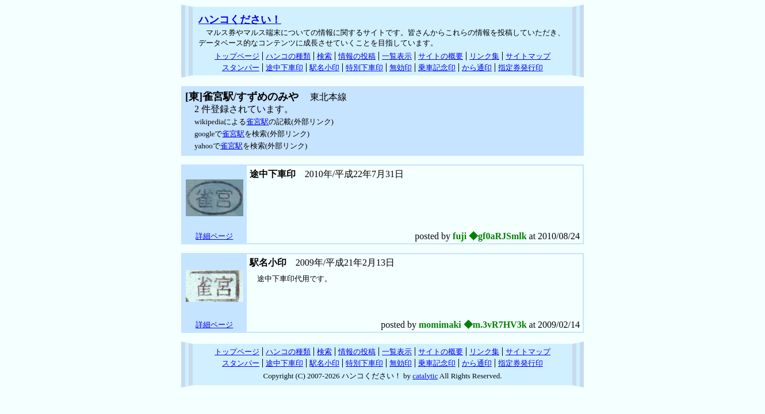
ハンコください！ (239, 19)
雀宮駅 (257, 121)
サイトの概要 (440, 56)
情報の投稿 (357, 56)
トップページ (237, 56)
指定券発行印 (520, 67)
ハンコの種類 (288, 56)
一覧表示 (397, 56)
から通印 (477, 67)
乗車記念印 (437, 67)
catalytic (425, 375)
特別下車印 (364, 67)
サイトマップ (528, 56)
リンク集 (484, 56)
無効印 (400, 67)
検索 (324, 56)
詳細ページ (214, 236)
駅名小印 (324, 67)
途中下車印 (284, 67)
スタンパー (240, 67)
